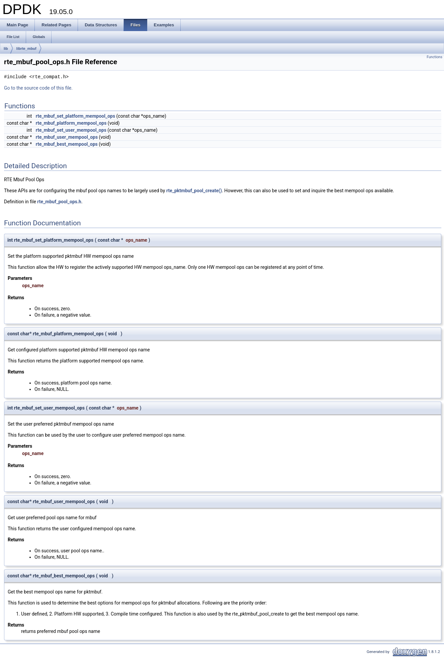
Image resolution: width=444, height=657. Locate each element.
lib (6, 48)
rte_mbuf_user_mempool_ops (67, 137)
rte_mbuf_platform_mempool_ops (71, 123)
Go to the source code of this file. (38, 88)
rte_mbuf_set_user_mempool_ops (71, 130)
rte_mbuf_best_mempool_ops (67, 144)
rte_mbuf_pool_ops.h (59, 201)
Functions (434, 57)
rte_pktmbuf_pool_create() (194, 190)
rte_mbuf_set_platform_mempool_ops (75, 116)
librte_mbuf (26, 48)
